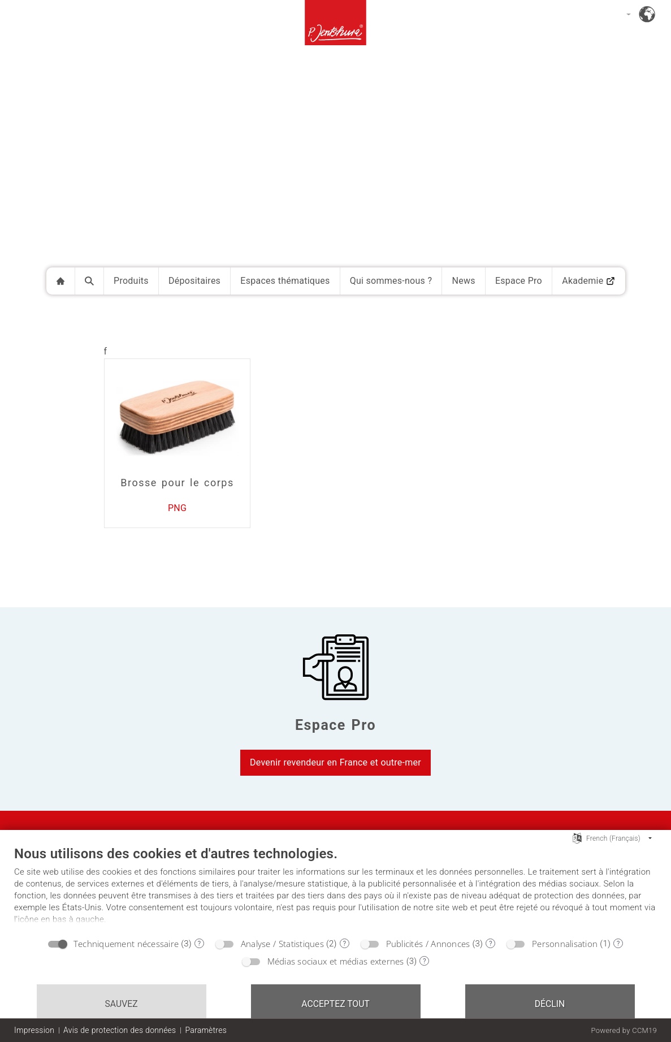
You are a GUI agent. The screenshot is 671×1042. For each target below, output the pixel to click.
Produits (131, 280)
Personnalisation (565, 943)
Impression (34, 1030)
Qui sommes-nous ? (391, 280)
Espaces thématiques (285, 280)
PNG (177, 508)
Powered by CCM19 (624, 1030)
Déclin (550, 1003)
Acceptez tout (335, 1003)
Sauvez (121, 1003)
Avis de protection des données (119, 1030)
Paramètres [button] (206, 1030)
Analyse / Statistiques (282, 943)
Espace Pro (518, 280)
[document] (335, 888)
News (463, 280)
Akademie (588, 280)
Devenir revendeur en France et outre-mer (335, 762)
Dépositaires (194, 280)
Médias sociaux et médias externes (335, 961)
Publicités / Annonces (428, 943)
